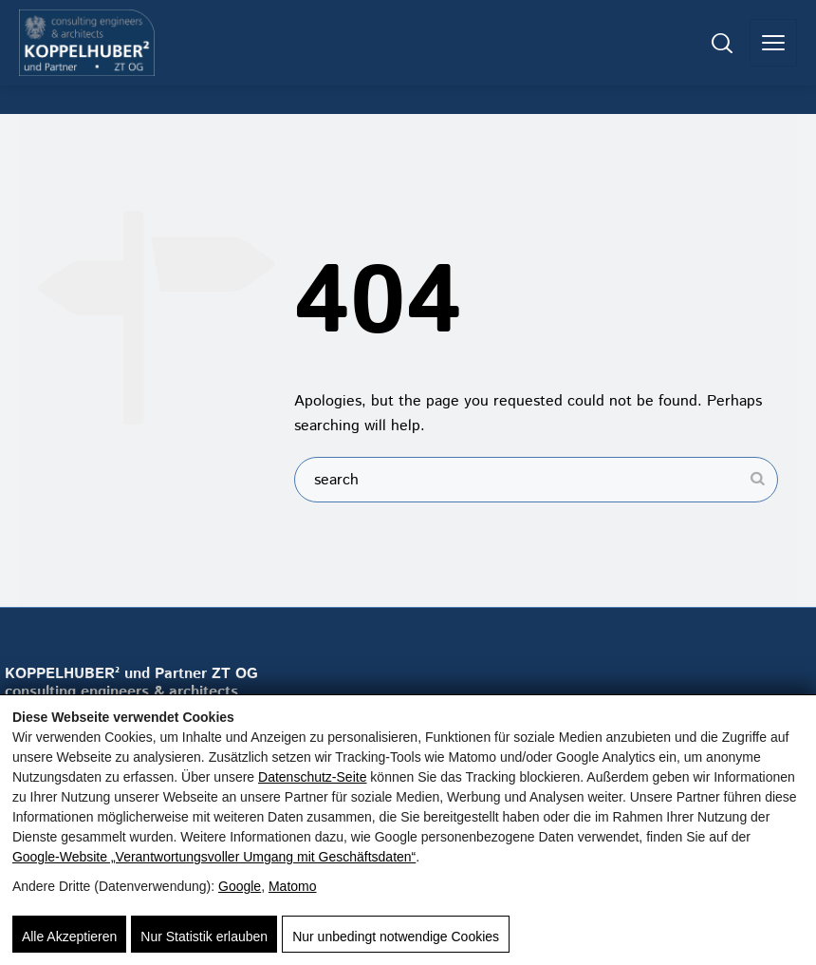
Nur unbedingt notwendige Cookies (395, 936)
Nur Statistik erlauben (204, 936)
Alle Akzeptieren (69, 936)
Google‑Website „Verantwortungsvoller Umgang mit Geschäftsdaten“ (214, 856)
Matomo (293, 886)
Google (239, 886)
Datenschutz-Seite (312, 777)
